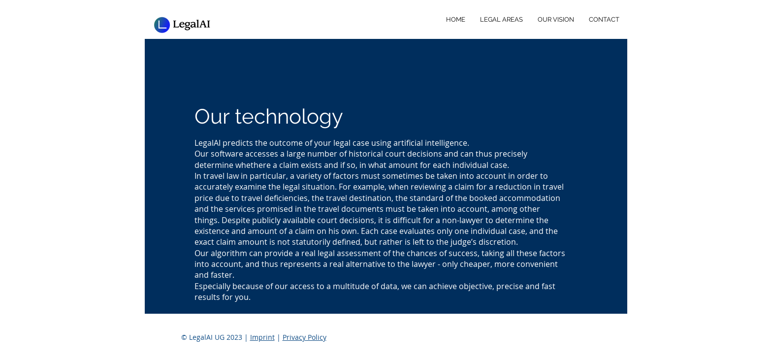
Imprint (262, 337)
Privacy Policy (304, 337)
